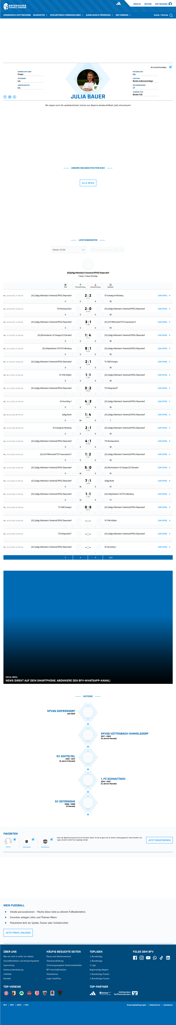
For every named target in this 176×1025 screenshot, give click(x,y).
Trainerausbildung (55, 960)
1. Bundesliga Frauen (99, 974)
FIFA (26, 1005)
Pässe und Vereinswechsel (58, 956)
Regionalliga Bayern (99, 969)
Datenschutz (154, 1005)
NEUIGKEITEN (40, 15)
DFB (11, 1005)
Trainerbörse (52, 974)
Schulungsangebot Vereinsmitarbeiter (64, 965)
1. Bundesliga (96, 956)
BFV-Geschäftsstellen (56, 969)
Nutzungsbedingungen (136, 1005)
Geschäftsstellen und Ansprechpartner (21, 960)
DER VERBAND (123, 15)
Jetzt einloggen (161, 4)
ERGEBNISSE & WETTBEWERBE (17, 15)
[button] (5, 97)
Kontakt (7, 978)
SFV (5, 1005)
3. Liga (93, 965)
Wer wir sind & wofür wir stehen (18, 956)
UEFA (19, 1005)
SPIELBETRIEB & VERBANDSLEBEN (67, 15)
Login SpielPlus (53, 978)
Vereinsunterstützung (13, 969)
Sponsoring (8, 965)
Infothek (148, 4)
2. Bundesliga (96, 960)
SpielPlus (137, 4)
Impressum (168, 1005)
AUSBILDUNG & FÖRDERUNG (99, 15)
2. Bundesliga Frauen (99, 978)
